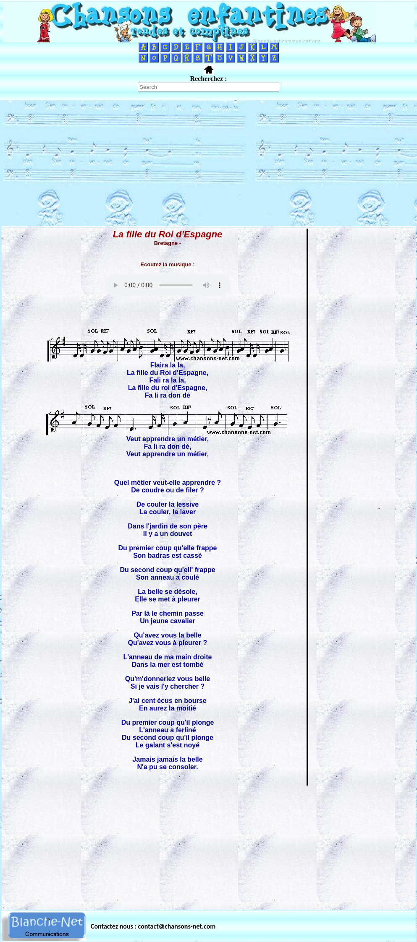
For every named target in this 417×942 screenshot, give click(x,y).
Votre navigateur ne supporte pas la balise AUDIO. (168, 285)
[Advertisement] (208, 163)
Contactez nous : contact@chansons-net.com (153, 926)
